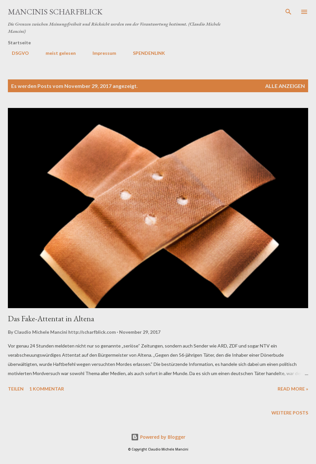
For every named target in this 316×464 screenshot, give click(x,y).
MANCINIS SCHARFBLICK (55, 12)
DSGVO (16, 53)
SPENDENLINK (145, 53)
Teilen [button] (16, 388)
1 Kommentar (46, 388)
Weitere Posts (289, 412)
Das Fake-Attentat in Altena (51, 318)
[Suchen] (288, 12)
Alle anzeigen (285, 86)
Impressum (100, 53)
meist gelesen (57, 53)
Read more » (293, 388)
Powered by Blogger (158, 437)
